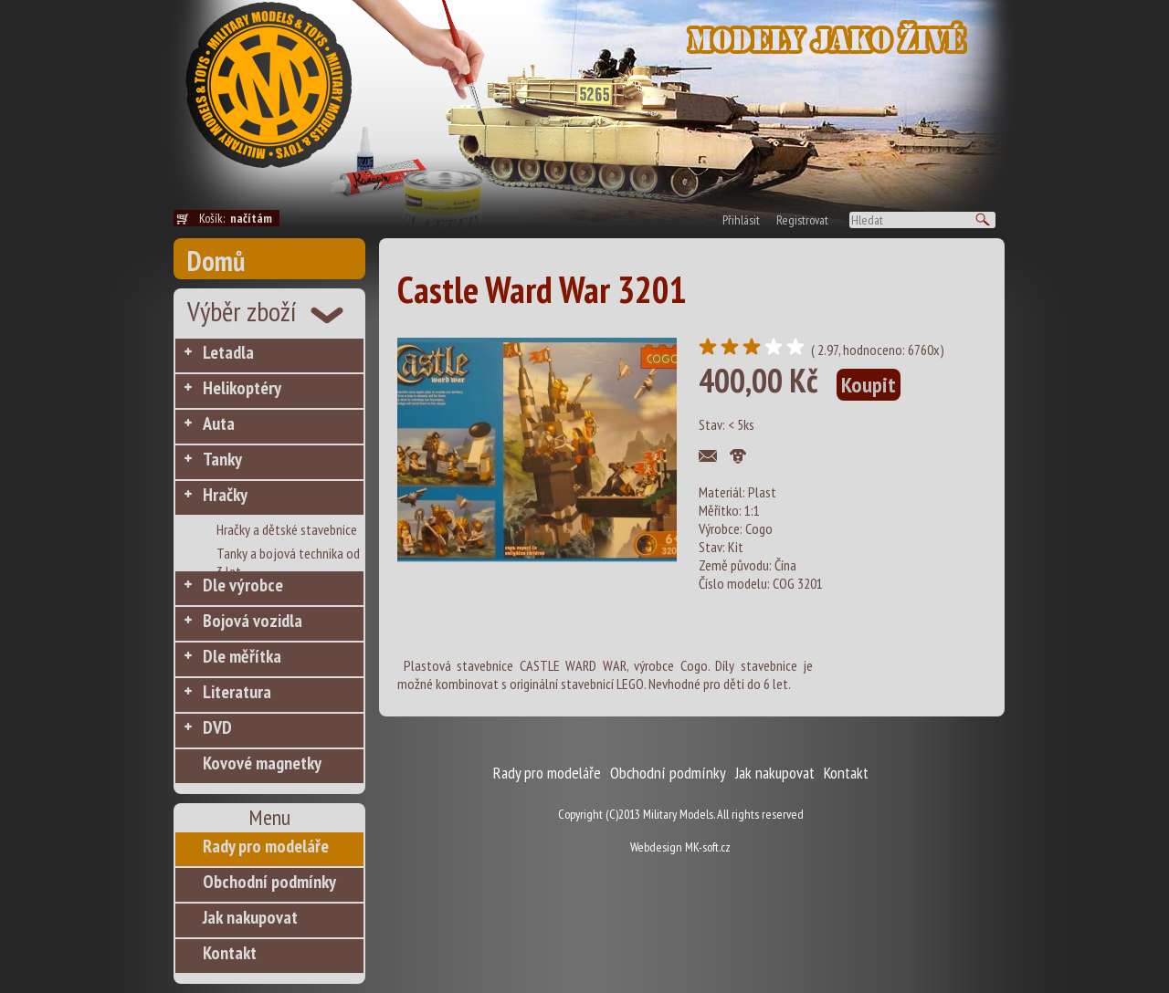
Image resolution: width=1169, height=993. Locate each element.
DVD (217, 727)
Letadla (228, 352)
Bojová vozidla (252, 620)
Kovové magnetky (262, 763)
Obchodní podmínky (269, 882)
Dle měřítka (242, 656)
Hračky (225, 495)
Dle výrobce (243, 585)
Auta (219, 423)
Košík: (239, 218)
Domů (216, 260)
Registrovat (802, 220)
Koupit (868, 385)
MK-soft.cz (708, 847)
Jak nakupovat (250, 917)
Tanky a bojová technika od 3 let (288, 554)
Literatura (237, 692)
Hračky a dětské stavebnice (286, 529)
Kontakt (230, 953)
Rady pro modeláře (266, 846)
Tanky (222, 459)
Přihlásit (741, 220)
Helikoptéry (242, 388)
